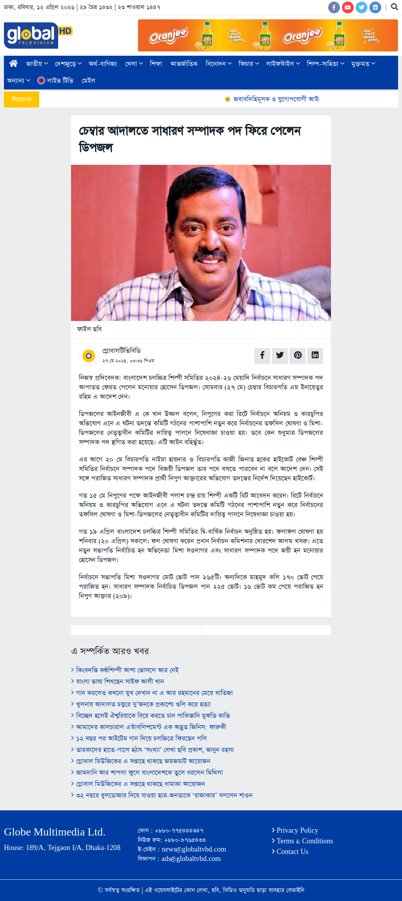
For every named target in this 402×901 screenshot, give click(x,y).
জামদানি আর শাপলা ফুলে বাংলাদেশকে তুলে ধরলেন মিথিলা (147, 772)
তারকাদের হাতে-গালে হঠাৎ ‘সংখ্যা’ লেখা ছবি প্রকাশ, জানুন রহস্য (152, 750)
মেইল (88, 81)
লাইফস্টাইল (283, 64)
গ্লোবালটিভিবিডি (121, 351)
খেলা (134, 64)
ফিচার (249, 64)
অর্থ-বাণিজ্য (103, 64)
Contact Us (290, 852)
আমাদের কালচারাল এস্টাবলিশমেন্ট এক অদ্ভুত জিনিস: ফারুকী (148, 727)
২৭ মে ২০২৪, (115, 361)
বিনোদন (219, 64)
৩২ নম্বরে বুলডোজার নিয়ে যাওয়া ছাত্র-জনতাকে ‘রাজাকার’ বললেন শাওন (161, 795)
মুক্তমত (363, 64)
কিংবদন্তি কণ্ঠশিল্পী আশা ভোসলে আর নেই (125, 670)
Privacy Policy (295, 830)
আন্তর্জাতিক (183, 64)
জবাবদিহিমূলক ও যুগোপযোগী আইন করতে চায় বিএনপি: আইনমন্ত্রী (314, 99)
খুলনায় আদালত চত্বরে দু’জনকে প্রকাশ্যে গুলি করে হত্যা (141, 704)
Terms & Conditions (302, 841)
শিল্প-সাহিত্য (325, 64)
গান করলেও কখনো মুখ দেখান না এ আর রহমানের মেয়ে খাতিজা (152, 693)
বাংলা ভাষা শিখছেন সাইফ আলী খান (117, 681)
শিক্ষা (156, 64)
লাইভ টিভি (55, 81)
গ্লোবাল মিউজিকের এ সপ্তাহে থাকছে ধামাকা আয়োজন (138, 784)
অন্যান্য (18, 81)
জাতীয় (37, 64)
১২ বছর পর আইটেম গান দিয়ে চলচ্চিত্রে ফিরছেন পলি (139, 738)
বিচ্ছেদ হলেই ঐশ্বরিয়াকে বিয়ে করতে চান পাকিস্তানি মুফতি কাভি (150, 715)
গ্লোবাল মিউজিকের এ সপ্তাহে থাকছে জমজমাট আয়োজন (140, 761)
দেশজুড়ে (68, 64)
